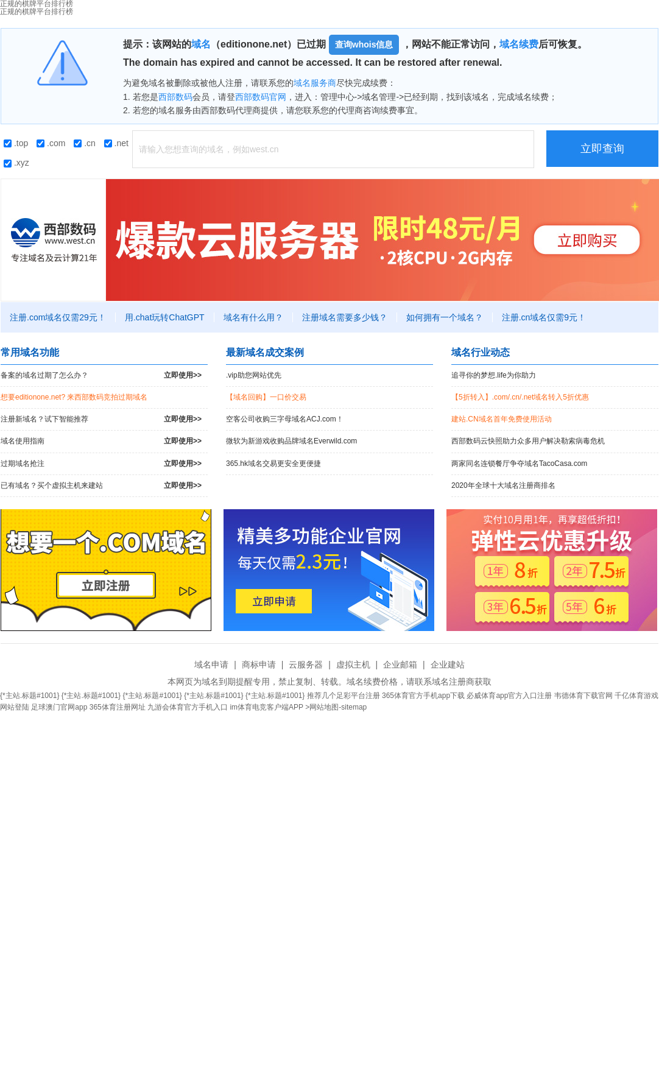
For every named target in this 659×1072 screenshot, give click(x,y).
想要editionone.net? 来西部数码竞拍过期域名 (74, 397)
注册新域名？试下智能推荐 (101, 419)
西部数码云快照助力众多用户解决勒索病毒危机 (528, 441)
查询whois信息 (364, 44)
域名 (201, 44)
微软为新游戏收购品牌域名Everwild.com (291, 441)
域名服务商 (315, 83)
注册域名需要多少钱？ (344, 317)
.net (116, 143)
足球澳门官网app (59, 707)
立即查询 (602, 149)
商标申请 (259, 664)
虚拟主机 (353, 664)
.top (16, 143)
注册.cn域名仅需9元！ (544, 317)
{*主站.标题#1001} (29, 695)
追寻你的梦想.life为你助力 (493, 375)
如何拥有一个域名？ (444, 317)
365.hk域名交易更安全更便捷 (273, 463)
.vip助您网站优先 (253, 375)
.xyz (16, 163)
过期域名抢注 (101, 464)
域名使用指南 (101, 441)
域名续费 (518, 44)
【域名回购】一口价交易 (266, 397)
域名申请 (211, 664)
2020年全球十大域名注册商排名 (503, 485)
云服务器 (306, 664)
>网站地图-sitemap (336, 707)
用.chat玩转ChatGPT (165, 317)
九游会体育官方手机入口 (187, 707)
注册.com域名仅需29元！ (58, 317)
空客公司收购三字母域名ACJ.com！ (285, 419)
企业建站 (448, 664)
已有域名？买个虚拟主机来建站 (101, 486)
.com (51, 143)
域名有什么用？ (253, 317)
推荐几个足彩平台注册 (343, 695)
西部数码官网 (260, 97)
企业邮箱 (400, 664)
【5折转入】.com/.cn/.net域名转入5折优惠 (520, 397)
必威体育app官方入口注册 (509, 695)
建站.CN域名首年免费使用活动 (501, 419)
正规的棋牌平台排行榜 (36, 11)
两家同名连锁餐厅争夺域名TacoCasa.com (519, 463)
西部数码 (175, 97)
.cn (85, 143)
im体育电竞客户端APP (266, 707)
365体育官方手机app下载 (423, 695)
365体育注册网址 (118, 707)
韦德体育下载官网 (583, 695)
